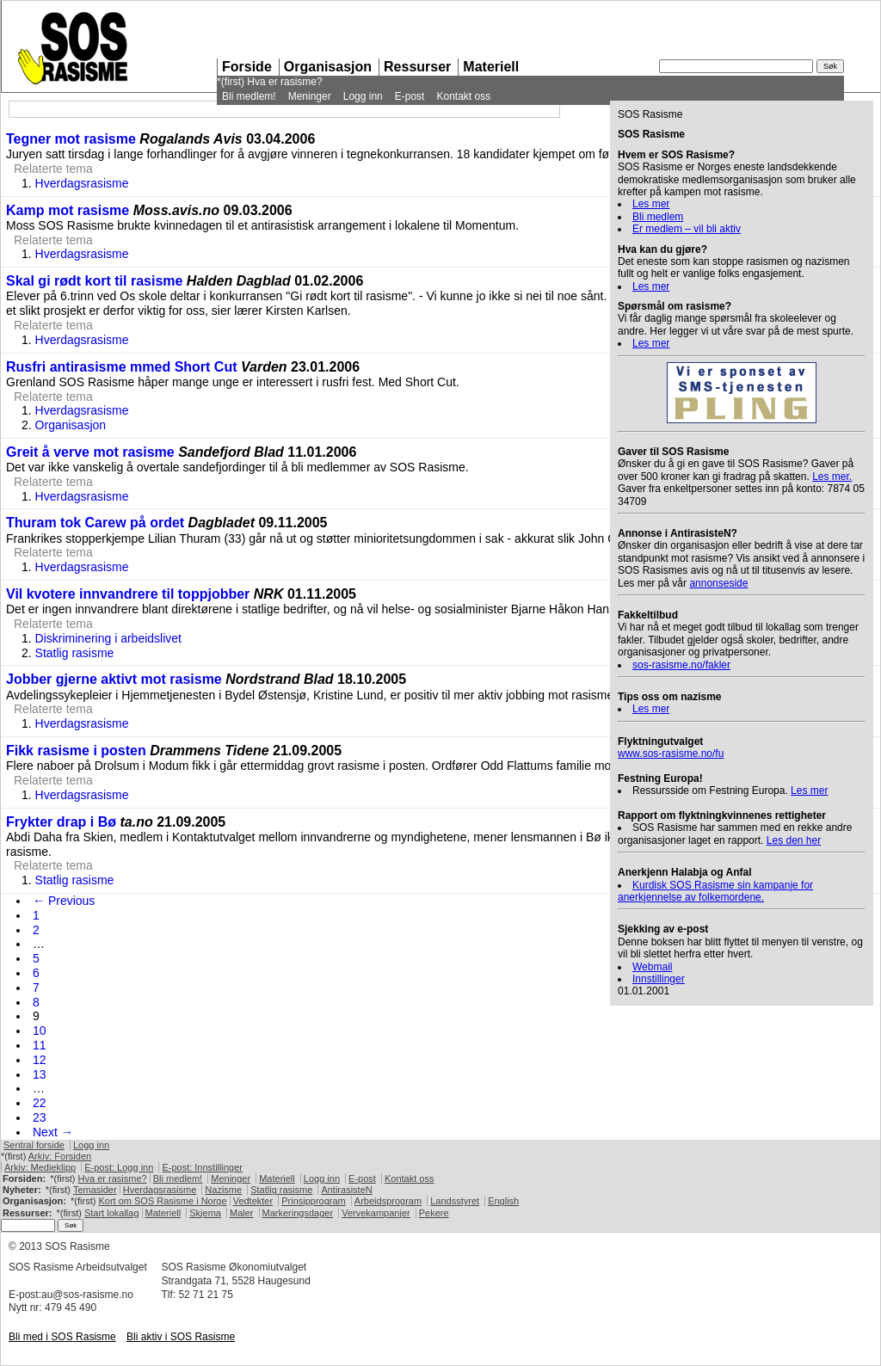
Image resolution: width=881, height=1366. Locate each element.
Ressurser (417, 66)
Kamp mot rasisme (67, 210)
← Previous (64, 901)
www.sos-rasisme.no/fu (671, 754)
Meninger (309, 96)
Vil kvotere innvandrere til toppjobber (128, 594)
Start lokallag (111, 1213)
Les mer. (832, 477)
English (503, 1201)
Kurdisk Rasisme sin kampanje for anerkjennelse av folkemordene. (715, 891)
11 (39, 1045)
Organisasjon (328, 66)
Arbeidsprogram (388, 1201)
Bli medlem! (249, 96)
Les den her (794, 840)
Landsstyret (454, 1201)
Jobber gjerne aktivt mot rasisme (114, 679)
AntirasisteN (346, 1189)
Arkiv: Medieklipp (40, 1167)
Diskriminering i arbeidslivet (108, 638)
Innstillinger (658, 979)
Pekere (434, 1213)
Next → (53, 1132)
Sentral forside (34, 1145)
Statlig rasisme (74, 653)
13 (39, 1074)
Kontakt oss (463, 96)
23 (39, 1117)
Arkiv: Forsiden (59, 1156)
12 (39, 1060)
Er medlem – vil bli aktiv (686, 229)
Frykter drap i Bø (61, 822)
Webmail (652, 967)
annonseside (718, 583)
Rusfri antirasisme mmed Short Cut (121, 367)
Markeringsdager (298, 1213)
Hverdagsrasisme (82, 183)
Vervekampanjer (376, 1213)
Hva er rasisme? (284, 82)
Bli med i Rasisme (62, 1337)
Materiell (491, 66)
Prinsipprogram (313, 1201)
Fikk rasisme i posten (76, 750)
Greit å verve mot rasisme (90, 452)
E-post (410, 96)
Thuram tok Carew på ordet (95, 522)
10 (39, 1030)
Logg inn (363, 96)
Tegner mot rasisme (71, 139)
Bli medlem (657, 217)
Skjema (205, 1213)
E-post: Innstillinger (202, 1167)
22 (39, 1103)
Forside (247, 66)
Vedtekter (253, 1201)
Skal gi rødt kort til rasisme (94, 281)
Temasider (95, 1189)
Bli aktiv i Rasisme (180, 1337)
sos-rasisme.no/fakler (681, 665)
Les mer (650, 204)
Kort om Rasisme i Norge (162, 1201)
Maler (242, 1213)
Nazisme (223, 1189)
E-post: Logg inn (118, 1167)
